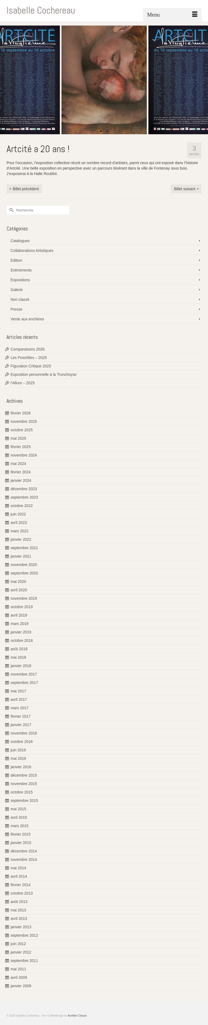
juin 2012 (18, 944)
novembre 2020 (24, 564)
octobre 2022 (22, 506)
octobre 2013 (22, 893)
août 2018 (19, 649)
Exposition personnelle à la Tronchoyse (44, 374)
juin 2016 (18, 750)
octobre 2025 (22, 430)
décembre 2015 (24, 775)
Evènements (21, 270)
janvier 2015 (21, 842)
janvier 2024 (21, 480)
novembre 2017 (24, 674)
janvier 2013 (21, 927)
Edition (16, 260)
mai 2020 (18, 581)
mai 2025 (18, 438)
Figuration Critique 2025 (31, 366)
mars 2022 (19, 531)
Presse (16, 309)
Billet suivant (184, 189)
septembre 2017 (24, 682)
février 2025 (21, 447)
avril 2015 (19, 817)
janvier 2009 (21, 986)
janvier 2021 (21, 556)
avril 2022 (19, 522)
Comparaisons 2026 (27, 349)
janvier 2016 (21, 767)
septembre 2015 (24, 800)
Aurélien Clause (77, 1015)
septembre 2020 (24, 573)
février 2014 (21, 885)
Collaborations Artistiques (32, 250)
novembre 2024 (24, 455)
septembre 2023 (24, 497)
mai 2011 (18, 969)
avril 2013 (19, 918)
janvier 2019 (21, 632)
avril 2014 (19, 876)
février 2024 (21, 472)
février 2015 (21, 834)
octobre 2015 (22, 792)
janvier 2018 (21, 666)
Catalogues (20, 241)
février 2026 (21, 413)
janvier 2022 (21, 539)
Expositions (20, 280)
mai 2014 (18, 868)
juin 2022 (18, 514)
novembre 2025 (24, 421)
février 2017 (21, 716)
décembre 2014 (24, 851)
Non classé (20, 299)
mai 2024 (18, 463)
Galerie (17, 290)
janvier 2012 (21, 952)
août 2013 (19, 901)
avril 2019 (19, 615)
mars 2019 (19, 623)
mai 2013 (18, 910)
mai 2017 (18, 691)
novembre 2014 (24, 859)
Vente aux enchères (27, 319)
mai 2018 (18, 657)
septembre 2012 (24, 935)
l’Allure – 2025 (23, 383)
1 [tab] (100, 131)
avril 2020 (19, 590)
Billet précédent (26, 189)
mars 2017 (19, 708)
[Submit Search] (10, 210)
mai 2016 (18, 758)
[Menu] (172, 14)
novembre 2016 (24, 733)
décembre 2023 (24, 489)
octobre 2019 (22, 607)
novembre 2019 (24, 598)
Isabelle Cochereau (40, 10)
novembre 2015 (24, 784)
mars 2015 (19, 826)
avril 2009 (19, 977)
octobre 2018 (22, 640)
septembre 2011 (24, 960)
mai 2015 (18, 809)
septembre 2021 (24, 548)
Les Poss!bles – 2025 (29, 357)
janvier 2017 (21, 725)
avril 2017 (19, 699)
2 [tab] (107, 131)
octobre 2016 (22, 741)
